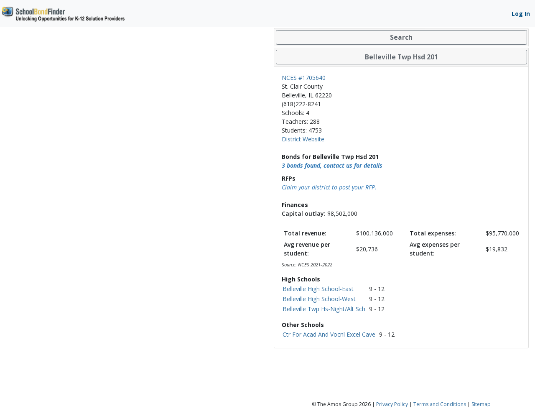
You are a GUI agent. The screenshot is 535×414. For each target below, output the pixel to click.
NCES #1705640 (304, 78)
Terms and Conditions (439, 404)
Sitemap (481, 404)
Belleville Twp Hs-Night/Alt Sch (324, 309)
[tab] (401, 37)
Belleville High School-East (318, 289)
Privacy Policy (392, 404)
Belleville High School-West (319, 299)
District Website (303, 139)
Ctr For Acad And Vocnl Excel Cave (329, 334)
